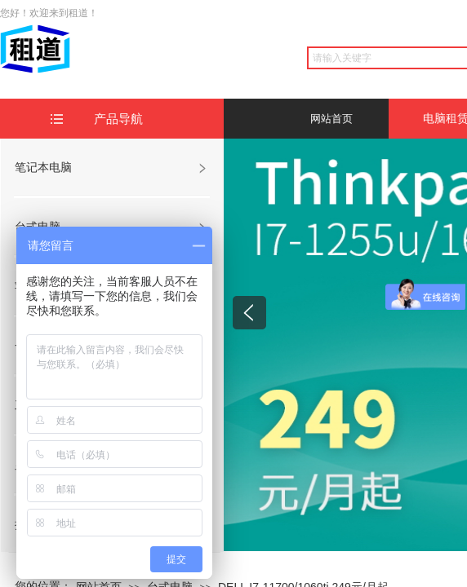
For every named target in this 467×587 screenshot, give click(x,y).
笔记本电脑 (43, 167)
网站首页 (331, 119)
